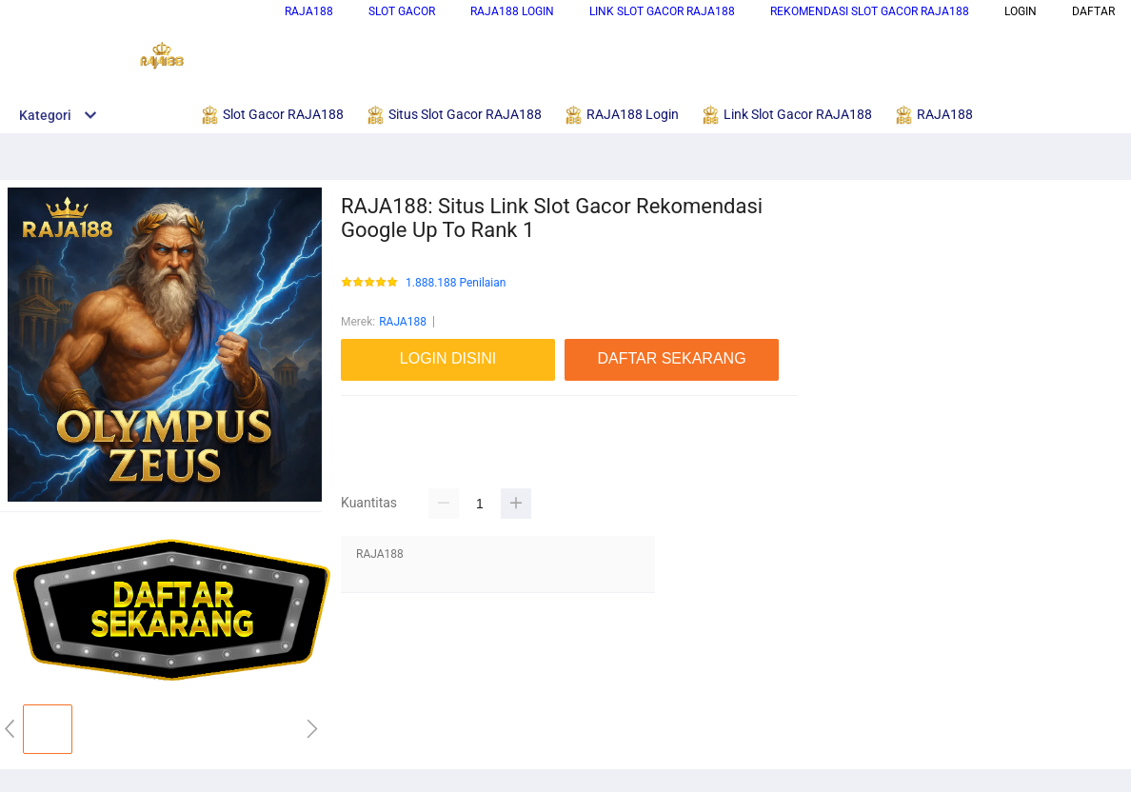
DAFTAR (1093, 11)
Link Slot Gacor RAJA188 (662, 11)
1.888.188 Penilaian (456, 283)
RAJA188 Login (512, 11)
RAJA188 (309, 11)
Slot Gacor (401, 11)
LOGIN (1020, 11)
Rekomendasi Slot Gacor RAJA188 (869, 11)
